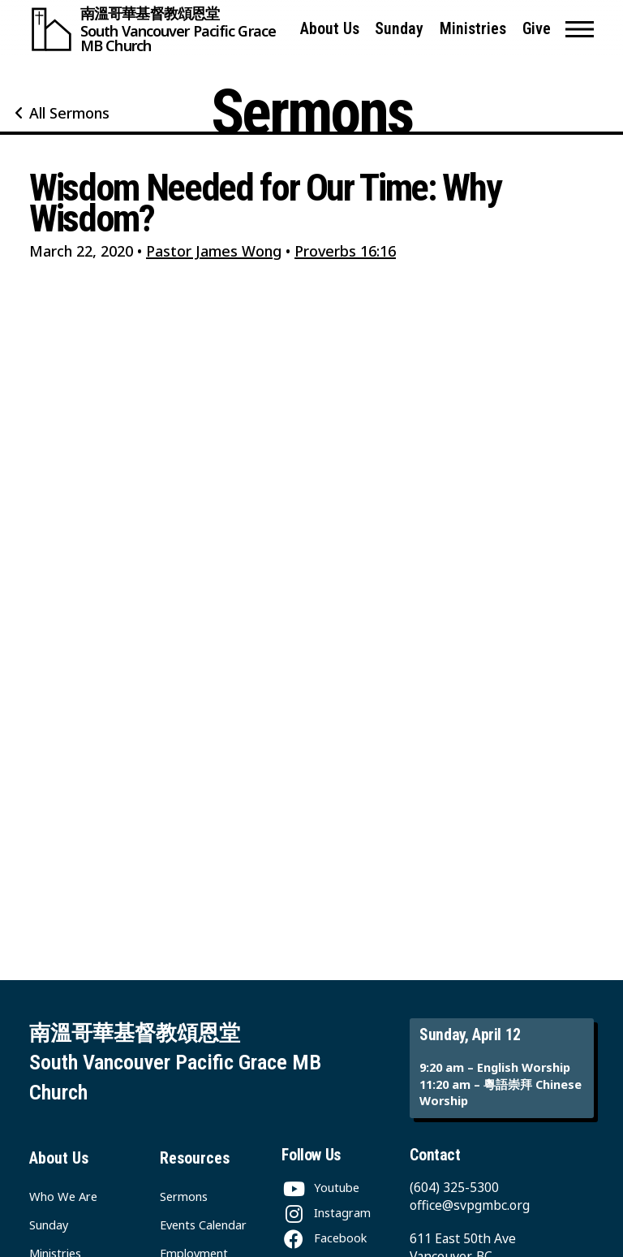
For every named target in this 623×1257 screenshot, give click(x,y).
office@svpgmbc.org (470, 1205)
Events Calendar (203, 1224)
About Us (329, 28)
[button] (579, 29)
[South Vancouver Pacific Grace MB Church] (157, 29)
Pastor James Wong (213, 251)
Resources (195, 1158)
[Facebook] (324, 1237)
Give (536, 28)
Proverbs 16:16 (345, 251)
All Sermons (69, 113)
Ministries (473, 28)
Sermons (184, 1196)
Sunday (399, 28)
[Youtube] (320, 1187)
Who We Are (63, 1196)
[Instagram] (326, 1212)
